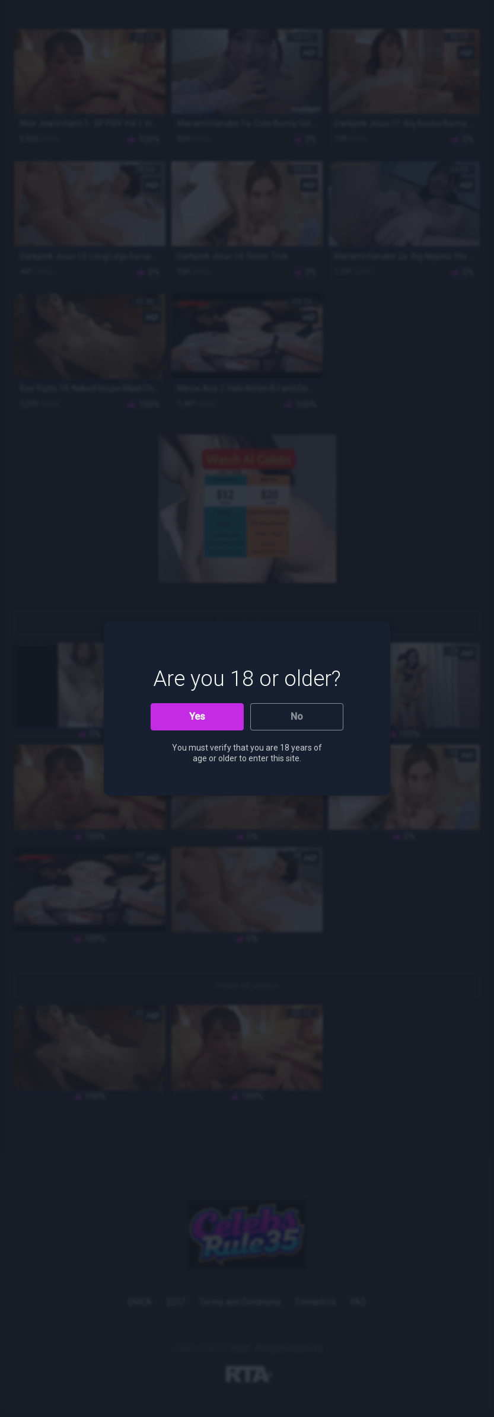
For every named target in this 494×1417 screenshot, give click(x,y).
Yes (197, 716)
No (297, 716)
